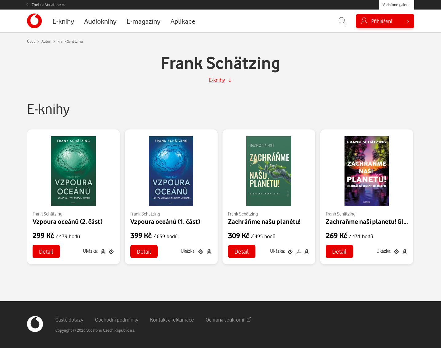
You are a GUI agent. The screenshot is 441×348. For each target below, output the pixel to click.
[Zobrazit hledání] (342, 21)
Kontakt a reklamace (172, 319)
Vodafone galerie (397, 4)
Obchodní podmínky (116, 319)
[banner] (34, 21)
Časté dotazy (69, 319)
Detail (46, 251)
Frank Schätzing (47, 214)
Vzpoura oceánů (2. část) (68, 221)
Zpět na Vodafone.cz (48, 4)
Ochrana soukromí (228, 319)
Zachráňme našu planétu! (264, 221)
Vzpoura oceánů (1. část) (165, 221)
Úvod (31, 41)
